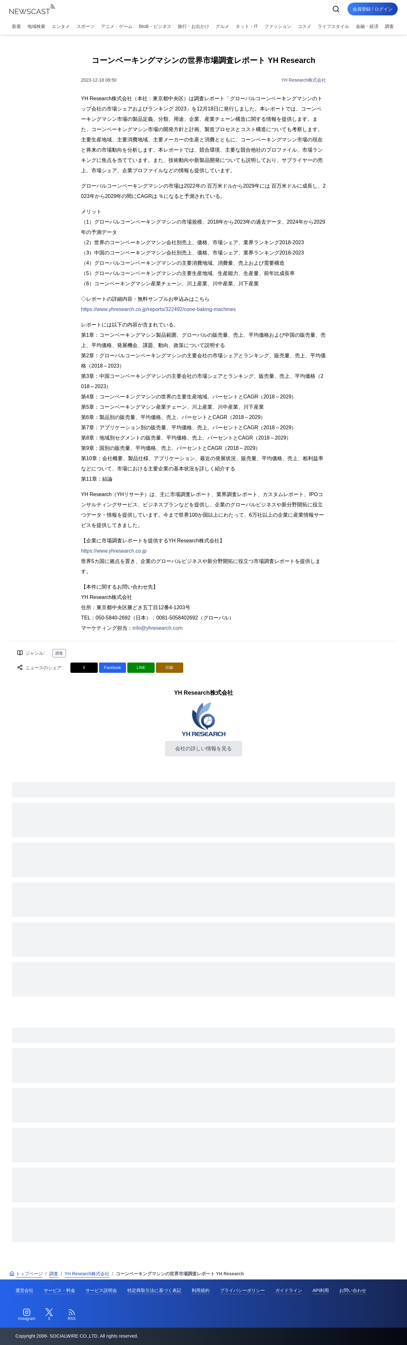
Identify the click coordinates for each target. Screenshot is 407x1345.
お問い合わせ (352, 1290)
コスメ (304, 26)
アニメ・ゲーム (116, 26)
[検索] (336, 9)
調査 (389, 26)
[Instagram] (26, 1315)
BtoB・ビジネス (155, 26)
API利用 (320, 1290)
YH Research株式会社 (303, 80)
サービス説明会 (101, 1290)
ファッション (277, 26)
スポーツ (86, 26)
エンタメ (61, 26)
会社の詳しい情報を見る (203, 748)
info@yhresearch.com (157, 628)
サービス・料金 (59, 1290)
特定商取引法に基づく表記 (154, 1290)
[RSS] (71, 1315)
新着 (16, 26)
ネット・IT (247, 26)
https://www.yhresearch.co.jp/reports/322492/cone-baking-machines (158, 309)
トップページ (26, 1273)
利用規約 (201, 1290)
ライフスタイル (333, 26)
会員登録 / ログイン (373, 9)
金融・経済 (367, 26)
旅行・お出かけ (193, 26)
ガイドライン (288, 1290)
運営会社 (24, 1290)
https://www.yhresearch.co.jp (114, 551)
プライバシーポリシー (242, 1290)
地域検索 (36, 26)
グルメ (222, 26)
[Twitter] (49, 1315)
